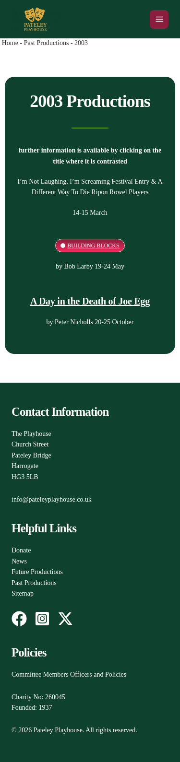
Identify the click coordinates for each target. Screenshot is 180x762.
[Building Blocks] (62, 245)
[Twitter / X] (65, 618)
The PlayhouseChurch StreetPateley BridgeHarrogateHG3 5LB (31, 455)
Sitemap (23, 593)
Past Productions (46, 43)
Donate (21, 550)
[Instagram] (42, 618)
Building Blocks (93, 245)
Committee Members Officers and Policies (69, 674)
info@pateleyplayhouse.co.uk (52, 499)
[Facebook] (19, 618)
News (19, 561)
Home (10, 43)
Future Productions (37, 571)
